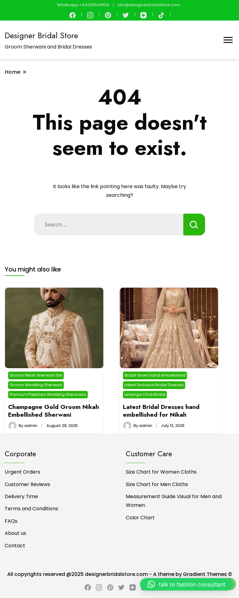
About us (15, 533)
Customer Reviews (27, 484)
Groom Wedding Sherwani (36, 384)
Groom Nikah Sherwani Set (36, 375)
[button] (186, 584)
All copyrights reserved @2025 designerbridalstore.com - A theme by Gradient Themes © (119, 574)
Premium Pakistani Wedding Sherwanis (48, 394)
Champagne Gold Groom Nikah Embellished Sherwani (53, 410)
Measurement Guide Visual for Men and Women (174, 501)
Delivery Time (21, 496)
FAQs (11, 521)
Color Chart (140, 517)
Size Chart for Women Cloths (161, 471)
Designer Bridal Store (41, 35)
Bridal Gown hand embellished (154, 375)
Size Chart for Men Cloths (157, 484)
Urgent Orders (22, 471)
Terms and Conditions (31, 508)
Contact (15, 545)
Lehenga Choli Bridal (144, 394)
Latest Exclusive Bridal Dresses (154, 384)
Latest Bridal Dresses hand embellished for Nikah (161, 410)
